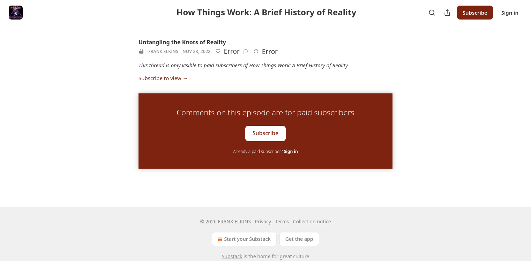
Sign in (509, 12)
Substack (232, 256)
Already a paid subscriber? (265, 151)
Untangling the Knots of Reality (182, 42)
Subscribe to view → (163, 78)
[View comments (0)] (245, 51)
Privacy (263, 221)
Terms (282, 221)
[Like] (218, 51)
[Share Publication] (447, 13)
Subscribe (475, 12)
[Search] (432, 13)
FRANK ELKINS (163, 51)
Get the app (299, 239)
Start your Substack (243, 239)
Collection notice (312, 221)
